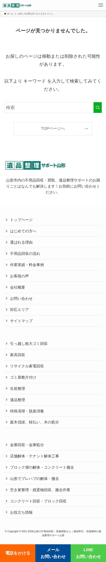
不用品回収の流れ (25, 253)
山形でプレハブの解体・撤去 (34, 478)
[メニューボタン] (101, 5)
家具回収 (17, 355)
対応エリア (19, 309)
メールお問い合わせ (53, 553)
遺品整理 (17, 400)
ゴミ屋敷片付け (23, 377)
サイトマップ (21, 321)
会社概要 (17, 287)
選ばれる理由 (21, 242)
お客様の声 (19, 276)
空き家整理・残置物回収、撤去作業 (40, 490)
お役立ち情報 (21, 512)
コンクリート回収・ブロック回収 (38, 501)
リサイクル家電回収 (27, 366)
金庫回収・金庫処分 (27, 445)
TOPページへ (53, 128)
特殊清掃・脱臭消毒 (27, 411)
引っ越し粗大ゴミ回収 (29, 343)
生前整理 (17, 388)
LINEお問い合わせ (88, 553)
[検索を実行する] (97, 107)
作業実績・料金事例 (27, 265)
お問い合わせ (21, 298)
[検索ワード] (53, 107)
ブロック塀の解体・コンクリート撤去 (42, 467)
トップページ (21, 220)
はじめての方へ (23, 231)
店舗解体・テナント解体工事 (34, 456)
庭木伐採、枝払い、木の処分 (34, 422)
